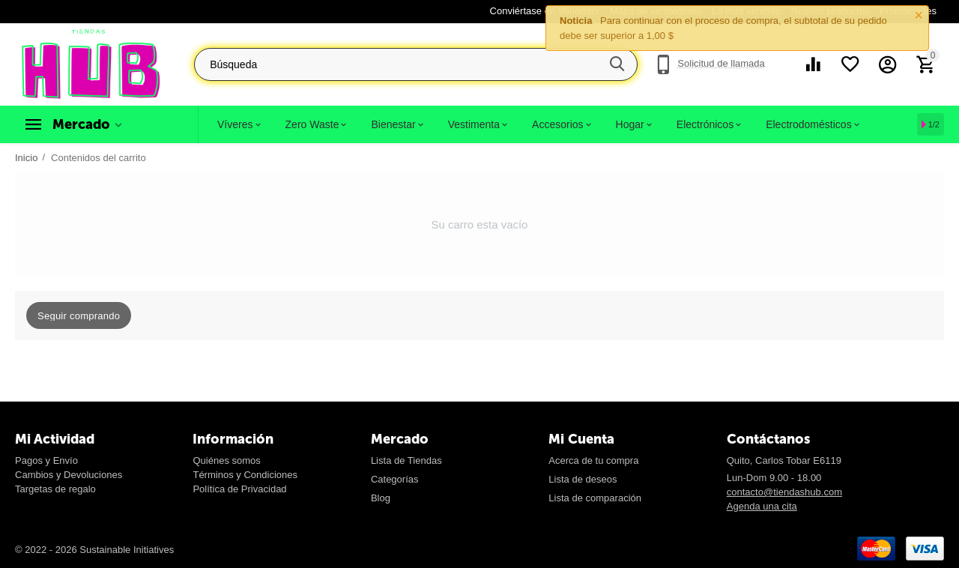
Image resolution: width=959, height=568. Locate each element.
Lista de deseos (582, 479)
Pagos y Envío (46, 460)
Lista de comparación (594, 498)
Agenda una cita (762, 506)
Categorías (395, 479)
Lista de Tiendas (406, 460)
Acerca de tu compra (593, 460)
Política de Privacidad (239, 489)
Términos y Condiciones (245, 474)
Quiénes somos (226, 460)
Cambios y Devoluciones (68, 474)
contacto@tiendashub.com (784, 492)
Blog (380, 498)
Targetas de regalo (55, 489)
